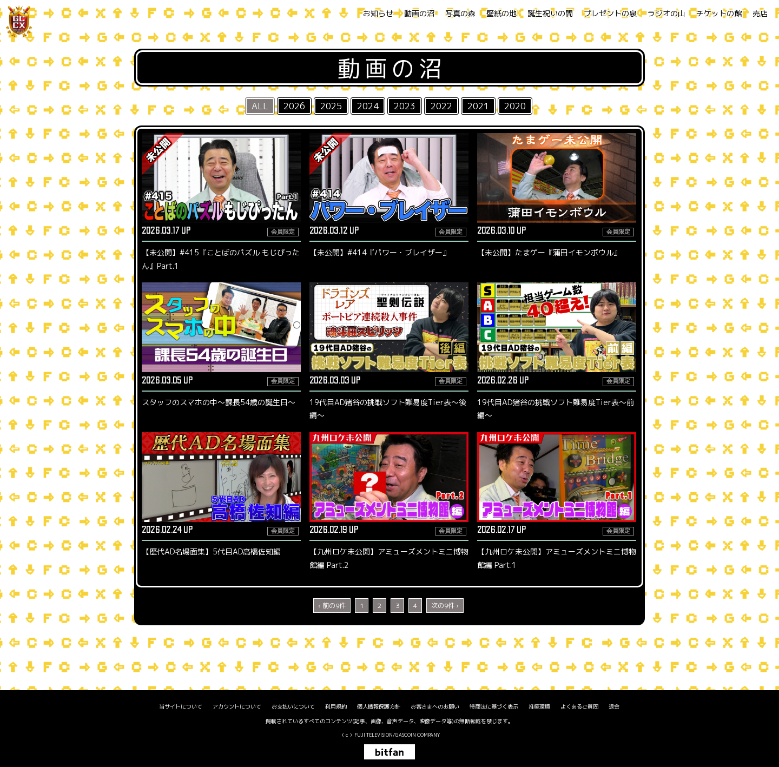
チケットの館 (719, 13)
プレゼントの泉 (610, 13)
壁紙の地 (501, 13)
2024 (368, 106)
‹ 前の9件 (332, 605)
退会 (614, 706)
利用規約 (336, 706)
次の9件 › (445, 605)
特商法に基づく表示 (494, 706)
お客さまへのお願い (435, 706)
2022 (441, 106)
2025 (331, 106)
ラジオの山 (666, 13)
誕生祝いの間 (550, 13)
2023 (404, 106)
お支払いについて (293, 706)
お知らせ (378, 13)
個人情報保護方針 (378, 706)
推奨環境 (539, 706)
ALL (260, 106)
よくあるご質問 (579, 706)
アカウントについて (237, 706)
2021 (478, 106)
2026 (294, 106)
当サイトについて (180, 706)
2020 (515, 106)
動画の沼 (419, 13)
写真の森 (460, 13)
